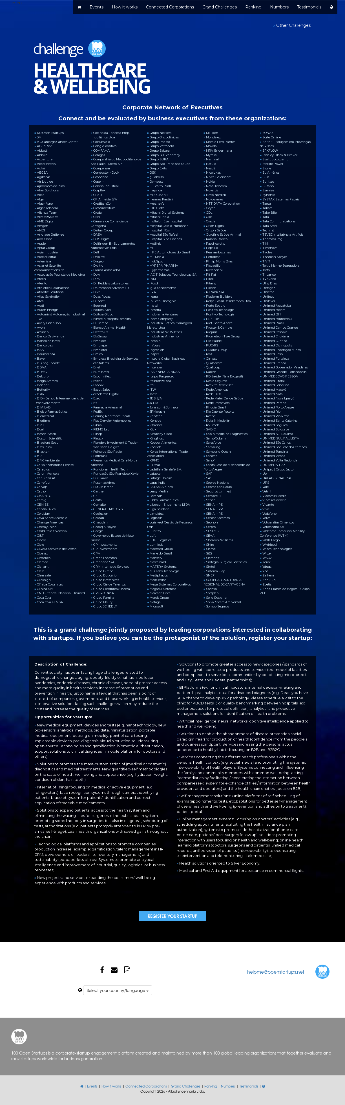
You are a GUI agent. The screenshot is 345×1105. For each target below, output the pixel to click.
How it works (125, 7)
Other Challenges (293, 25)
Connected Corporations (170, 7)
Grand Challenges (219, 7)
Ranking (253, 7)
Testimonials (309, 7)
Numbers (279, 7)
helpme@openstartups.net (275, 971)
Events (96, 7)
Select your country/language (118, 990)
